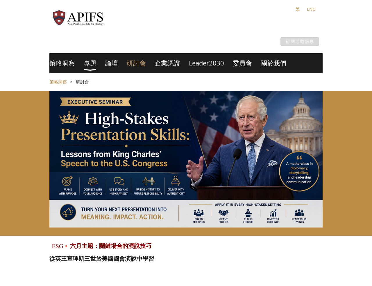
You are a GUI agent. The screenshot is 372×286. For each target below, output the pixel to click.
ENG (311, 9)
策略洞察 (58, 82)
